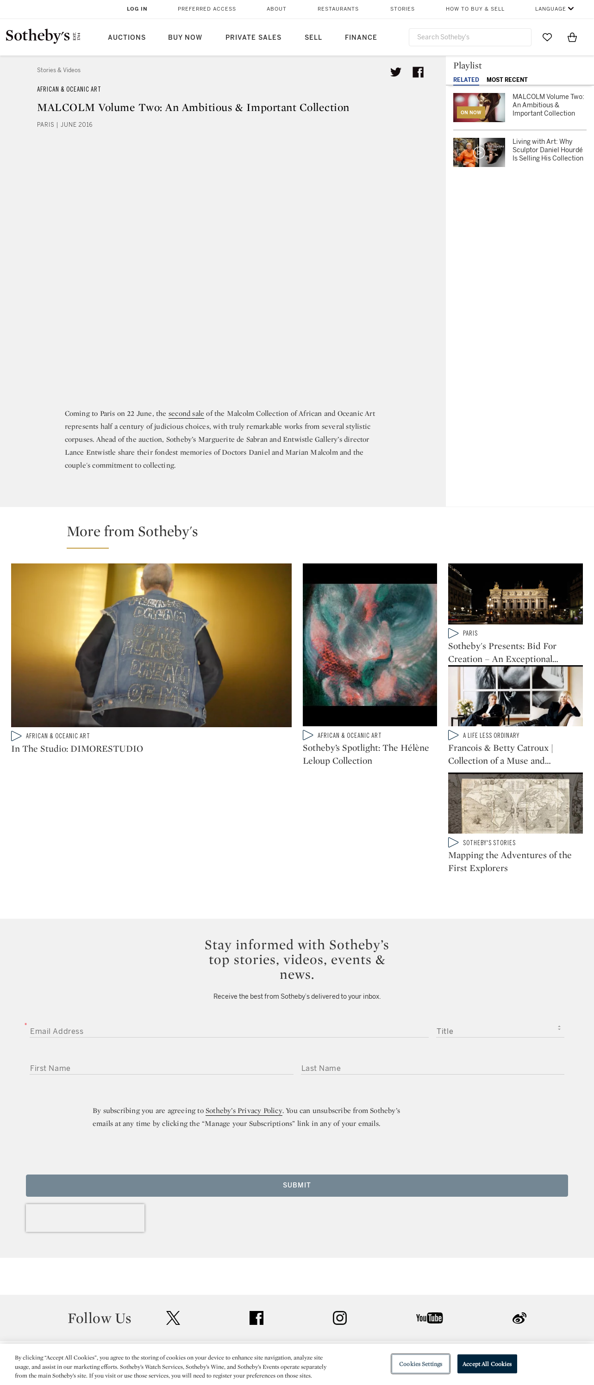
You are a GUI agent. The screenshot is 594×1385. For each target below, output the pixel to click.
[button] (302, 535)
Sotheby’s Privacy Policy (244, 1034)
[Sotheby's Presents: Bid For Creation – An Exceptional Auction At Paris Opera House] (515, 595)
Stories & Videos (59, 70)
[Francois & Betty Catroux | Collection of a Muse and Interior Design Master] (515, 703)
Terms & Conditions (391, 1316)
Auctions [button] (127, 38)
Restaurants (338, 9)
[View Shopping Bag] (572, 37)
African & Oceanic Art (69, 89)
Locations (166, 1316)
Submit (297, 1109)
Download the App (180, 1332)
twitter (173, 1242)
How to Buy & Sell (475, 9)
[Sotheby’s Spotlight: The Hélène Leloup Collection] (370, 646)
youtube (429, 1242)
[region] (297, 1364)
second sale (186, 413)
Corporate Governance (292, 1332)
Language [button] (550, 9)
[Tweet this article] (395, 72)
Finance (361, 38)
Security (371, 1299)
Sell (313, 38)
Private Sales (253, 38)
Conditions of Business (397, 1332)
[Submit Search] (521, 37)
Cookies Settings (420, 1363)
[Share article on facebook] (418, 72)
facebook (256, 1242)
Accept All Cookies (487, 1363)
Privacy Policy (276, 1316)
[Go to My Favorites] (547, 37)
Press (263, 1299)
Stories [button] (402, 9)
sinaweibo (519, 1242)
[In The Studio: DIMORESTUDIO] (151, 647)
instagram (340, 1242)
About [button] (277, 9)
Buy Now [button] (185, 38)
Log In (137, 9)
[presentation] (85, 1142)
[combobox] (470, 37)
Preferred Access (207, 9)
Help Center (169, 1299)
